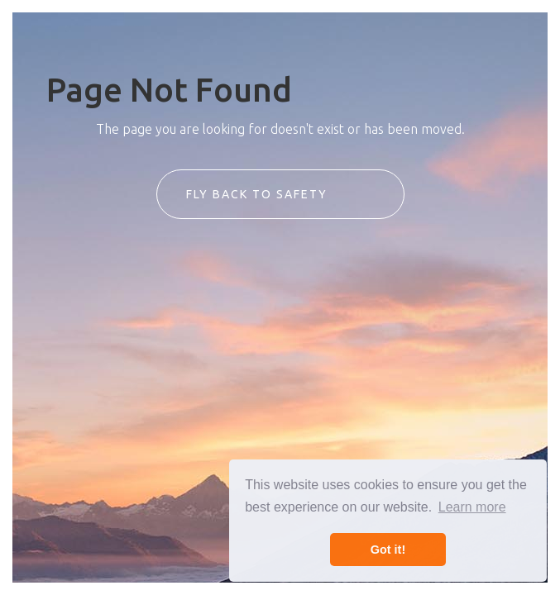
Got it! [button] (388, 549)
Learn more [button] (472, 507)
